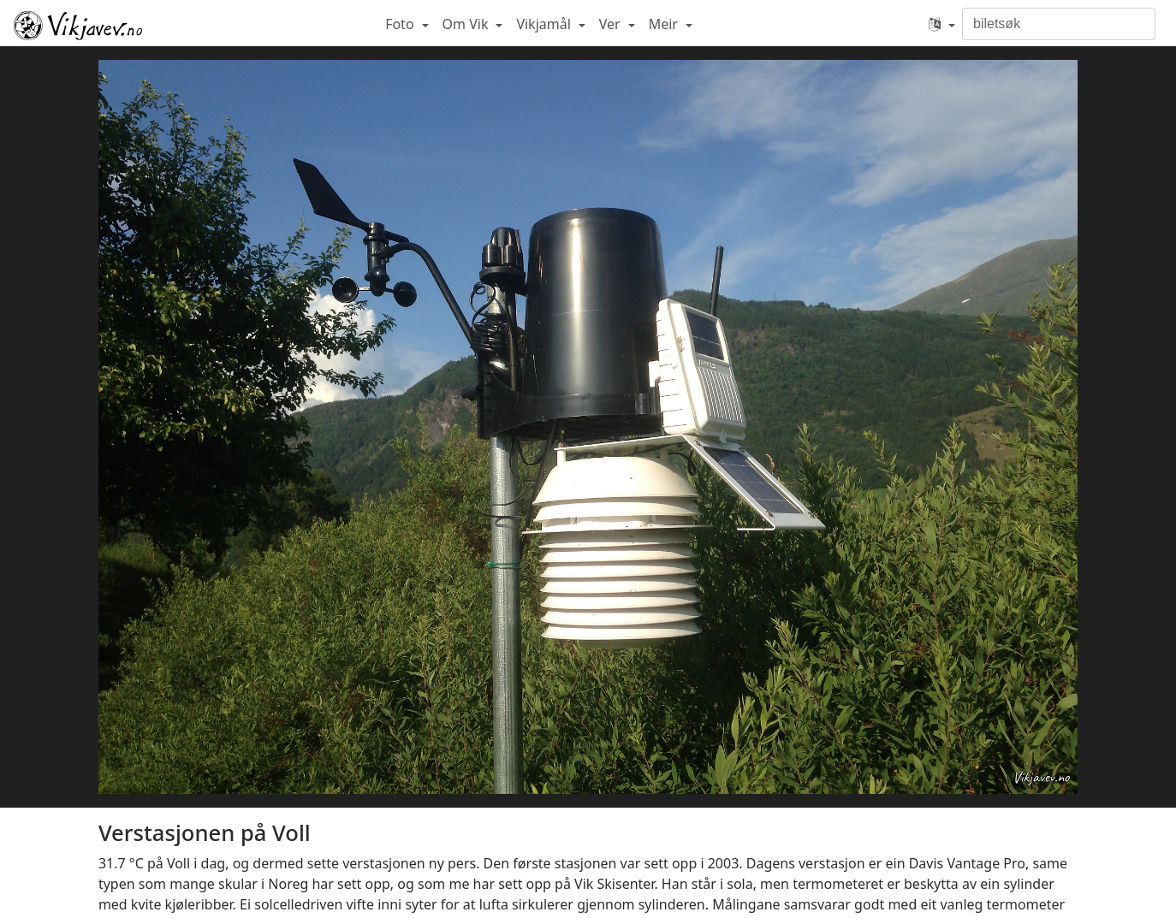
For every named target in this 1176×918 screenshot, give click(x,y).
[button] (942, 24)
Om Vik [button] (467, 24)
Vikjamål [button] (545, 24)
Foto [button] (401, 24)
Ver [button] (611, 24)
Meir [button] (665, 24)
